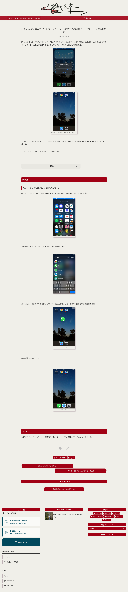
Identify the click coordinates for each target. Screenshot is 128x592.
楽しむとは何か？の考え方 (42, 466)
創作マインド (97, 511)
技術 (71, 457)
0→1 (107, 508)
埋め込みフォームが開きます (64, 484)
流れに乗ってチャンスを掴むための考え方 (67, 510)
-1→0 (98, 508)
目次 (63, 166)
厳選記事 (109, 511)
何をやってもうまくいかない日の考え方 (86, 466)
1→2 (116, 508)
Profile (16, 18)
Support (30, 18)
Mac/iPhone (60, 457)
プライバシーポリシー (92, 590)
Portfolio (23, 18)
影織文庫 (38, 590)
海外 (106, 515)
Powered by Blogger (76, 590)
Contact (37, 18)
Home (10, 18)
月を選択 (106, 523)
